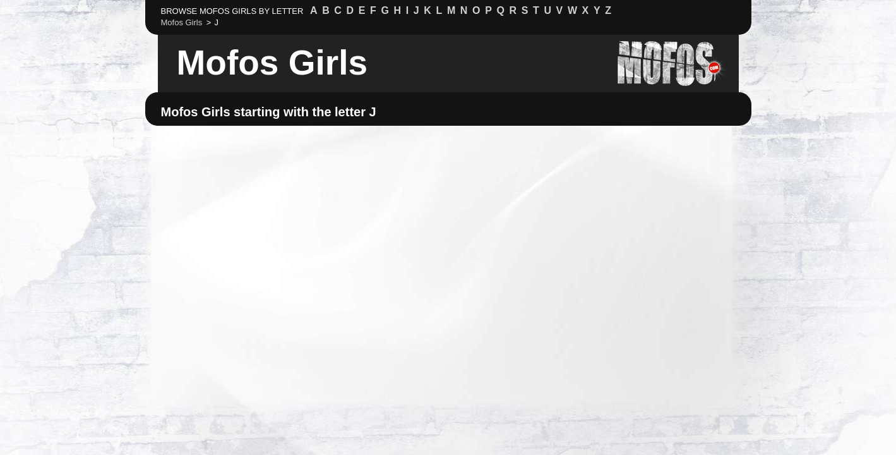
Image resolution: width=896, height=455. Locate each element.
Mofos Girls (272, 62)
